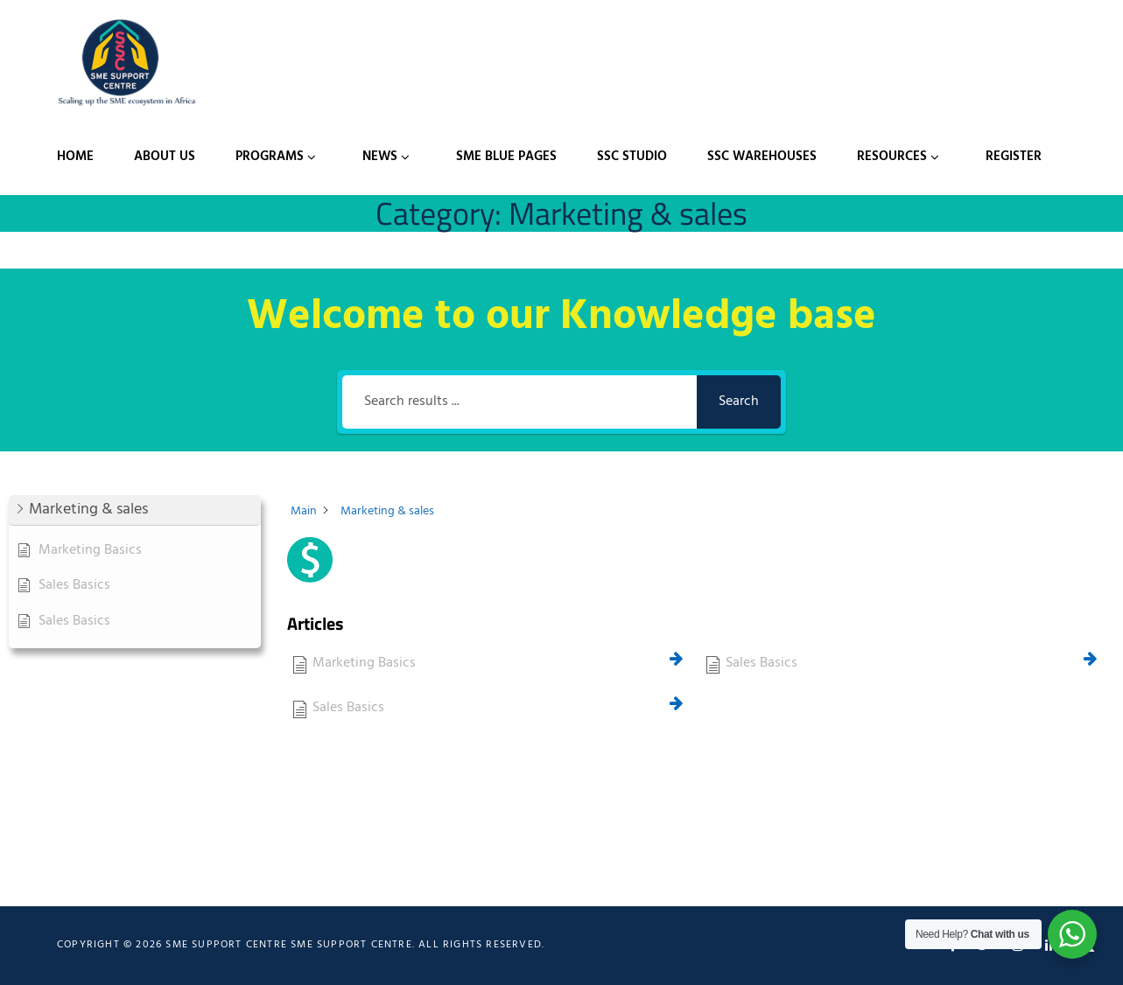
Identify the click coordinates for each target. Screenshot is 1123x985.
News (379, 156)
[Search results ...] (519, 402)
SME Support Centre (351, 945)
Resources (892, 156)
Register (1014, 156)
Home (75, 156)
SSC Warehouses (762, 156)
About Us (164, 156)
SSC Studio (632, 156)
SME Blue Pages (506, 156)
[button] (135, 510)
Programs (269, 156)
